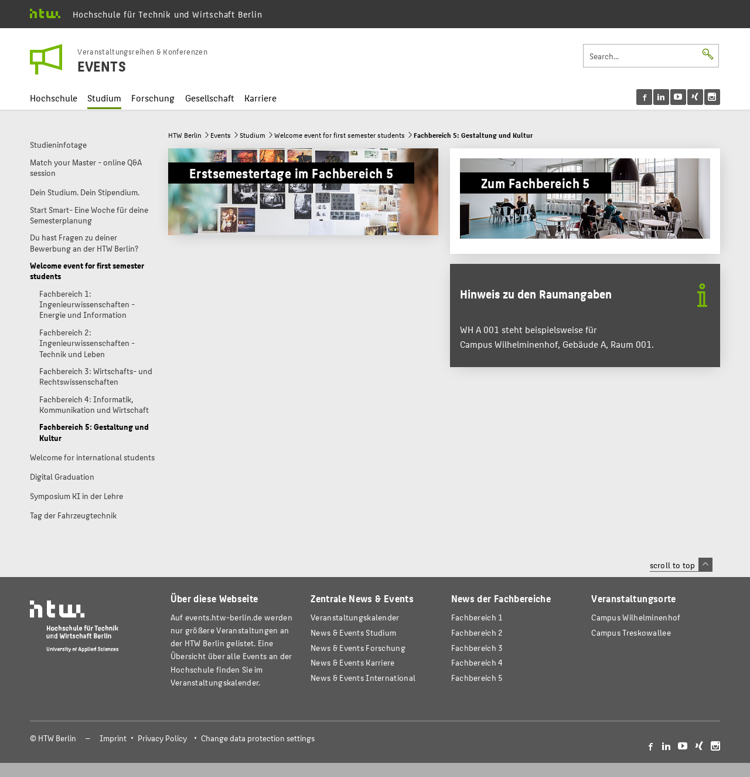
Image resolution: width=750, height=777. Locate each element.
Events (220, 135)
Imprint (113, 738)
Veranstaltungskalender (355, 617)
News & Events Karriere (352, 662)
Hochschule (53, 97)
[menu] (678, 97)
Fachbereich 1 (477, 617)
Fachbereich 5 (477, 677)
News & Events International (363, 677)
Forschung (153, 97)
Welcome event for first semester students (339, 135)
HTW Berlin (185, 135)
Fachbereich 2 (477, 632)
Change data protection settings (258, 738)
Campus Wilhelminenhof (635, 617)
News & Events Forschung (358, 648)
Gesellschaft (209, 97)
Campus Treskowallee (631, 632)
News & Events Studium (353, 632)
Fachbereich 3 (477, 648)
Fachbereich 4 (477, 662)
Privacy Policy (162, 738)
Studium (104, 97)
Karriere (260, 97)
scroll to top (681, 564)
